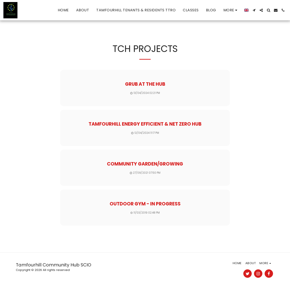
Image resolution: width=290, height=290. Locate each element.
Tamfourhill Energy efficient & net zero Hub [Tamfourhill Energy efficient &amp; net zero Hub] (145, 124)
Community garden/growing (145, 164)
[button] (254, 10)
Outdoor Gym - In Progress (145, 203)
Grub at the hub (145, 84)
